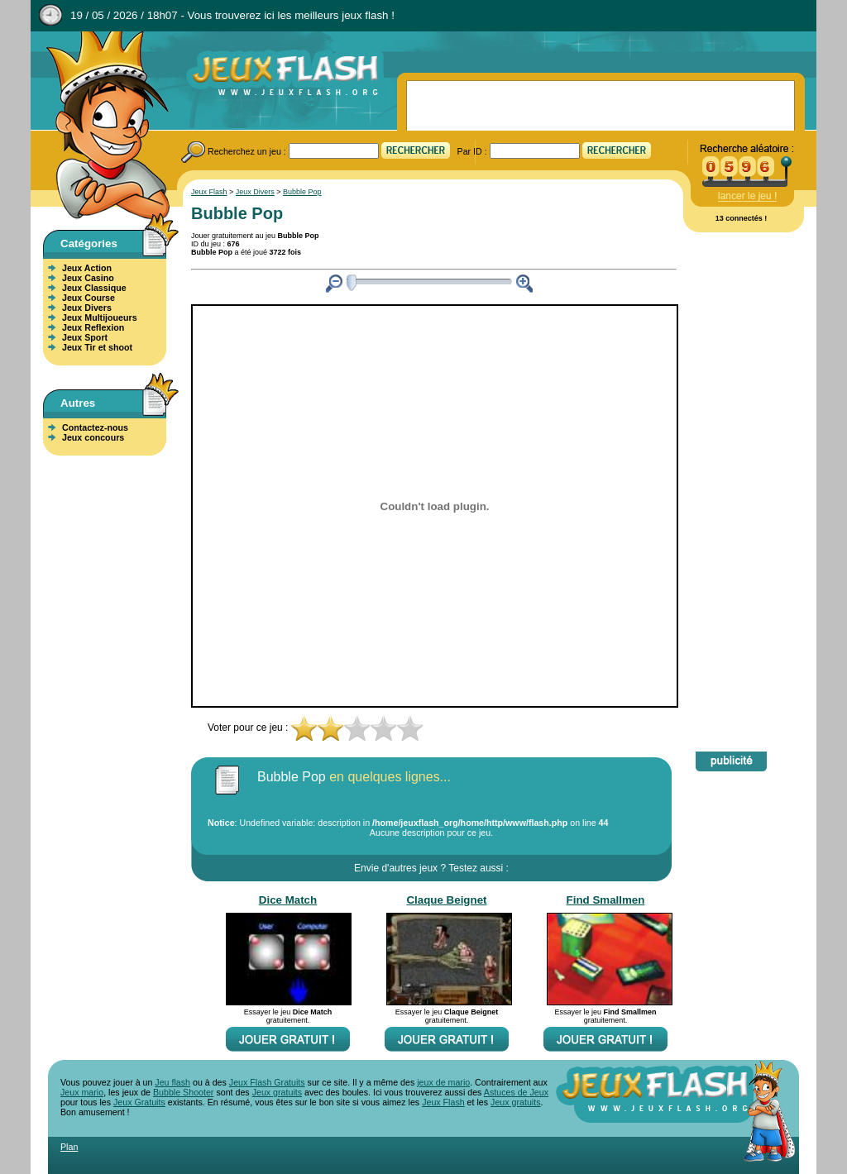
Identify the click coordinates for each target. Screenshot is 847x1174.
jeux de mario (443, 1082)
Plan (69, 1147)
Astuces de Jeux (516, 1092)
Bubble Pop (302, 192)
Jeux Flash (101, 126)
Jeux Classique (94, 288)
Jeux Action (87, 268)
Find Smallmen (606, 900)
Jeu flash (172, 1082)
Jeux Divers (87, 308)
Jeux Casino (88, 278)
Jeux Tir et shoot (97, 347)
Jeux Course (88, 298)
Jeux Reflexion (93, 327)
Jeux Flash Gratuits (267, 1082)
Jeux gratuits (277, 1092)
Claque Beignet (446, 900)
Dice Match (288, 900)
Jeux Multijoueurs (99, 317)
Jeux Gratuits (139, 1102)
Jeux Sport (85, 337)
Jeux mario (81, 1092)
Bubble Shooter (183, 1092)
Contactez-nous (95, 427)
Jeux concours (93, 437)
